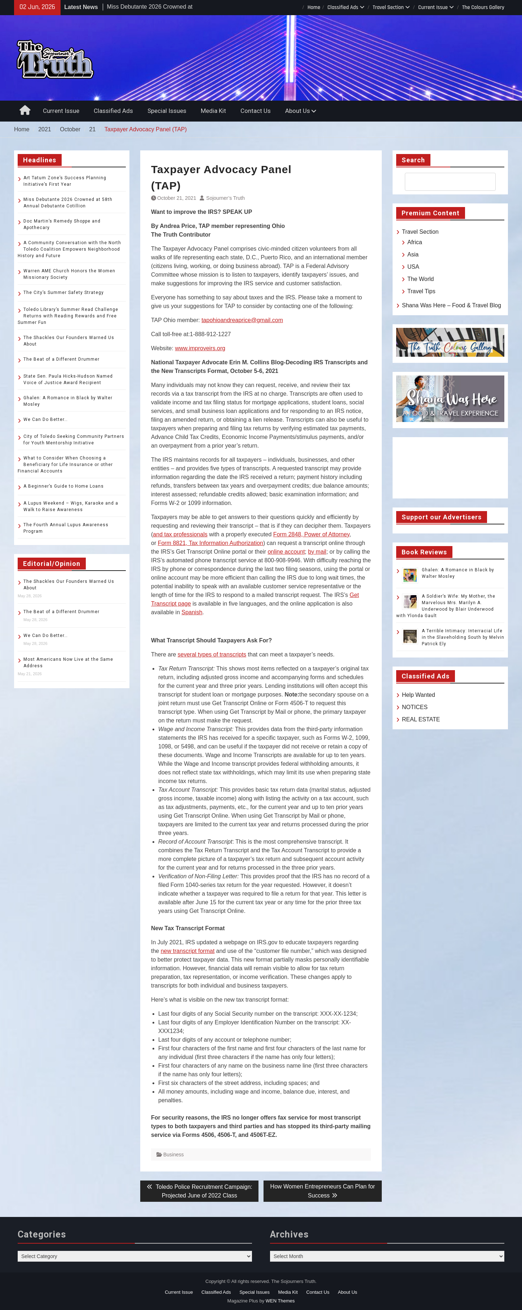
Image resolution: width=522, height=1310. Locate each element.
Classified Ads (342, 7)
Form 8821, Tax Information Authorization (210, 543)
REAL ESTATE (421, 719)
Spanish (192, 612)
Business (173, 1154)
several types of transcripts (212, 654)
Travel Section (388, 7)
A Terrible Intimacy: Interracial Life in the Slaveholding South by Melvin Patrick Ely (463, 637)
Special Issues (166, 110)
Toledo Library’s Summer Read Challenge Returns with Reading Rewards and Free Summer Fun (68, 316)
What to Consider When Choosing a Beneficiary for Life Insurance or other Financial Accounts (65, 465)
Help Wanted (418, 695)
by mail (317, 552)
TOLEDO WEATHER (450, 468)
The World (420, 279)
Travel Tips (421, 291)
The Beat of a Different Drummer (61, 359)
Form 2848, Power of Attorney (311, 534)
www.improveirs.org (200, 348)
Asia (413, 254)
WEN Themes (280, 1301)
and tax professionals (180, 534)
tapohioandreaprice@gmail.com (242, 320)
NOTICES (415, 707)
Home (314, 7)
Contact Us (255, 110)
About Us (297, 110)
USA (413, 267)
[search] (443, 181)
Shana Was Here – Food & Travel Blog (451, 305)
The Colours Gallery (483, 7)
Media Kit (213, 110)
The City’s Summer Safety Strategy (63, 292)
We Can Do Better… (45, 419)
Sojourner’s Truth (225, 198)
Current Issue (433, 7)
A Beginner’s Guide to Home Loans (63, 486)
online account (286, 552)
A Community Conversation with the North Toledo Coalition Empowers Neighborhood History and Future (69, 249)
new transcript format (187, 951)
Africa (414, 242)
